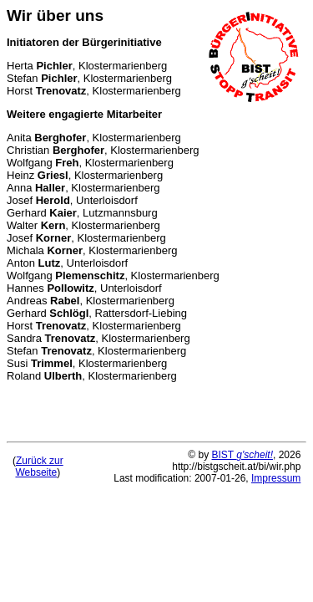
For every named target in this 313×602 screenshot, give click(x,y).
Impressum (275, 478)
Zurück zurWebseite (39, 466)
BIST (242, 455)
